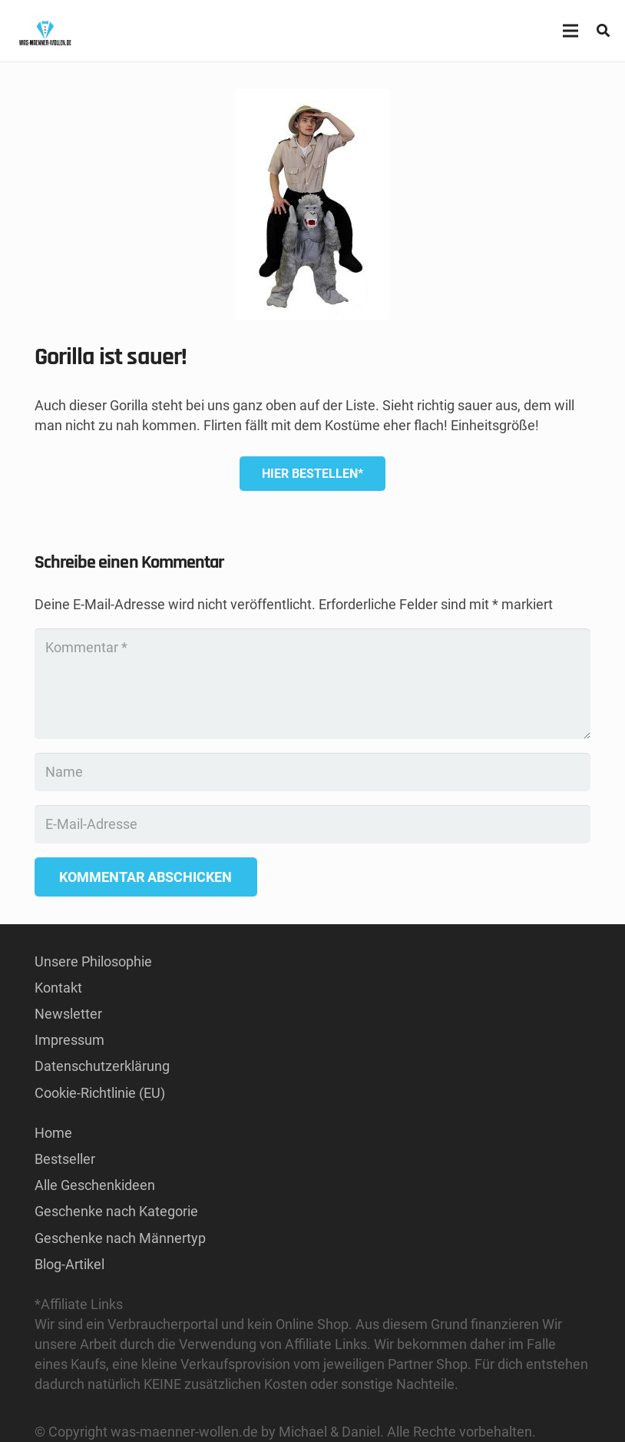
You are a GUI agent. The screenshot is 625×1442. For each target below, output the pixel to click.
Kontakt (58, 988)
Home (53, 1133)
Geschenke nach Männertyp (120, 1238)
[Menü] (570, 31)
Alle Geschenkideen (95, 1185)
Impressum (69, 1040)
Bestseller (65, 1159)
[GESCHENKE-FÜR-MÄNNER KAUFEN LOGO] (45, 31)
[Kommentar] (312, 683)
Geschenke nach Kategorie (116, 1211)
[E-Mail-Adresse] (312, 824)
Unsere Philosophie (93, 961)
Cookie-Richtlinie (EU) (100, 1093)
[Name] (312, 772)
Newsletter (68, 1014)
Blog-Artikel (69, 1264)
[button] (603, 31)
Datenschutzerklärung (102, 1066)
